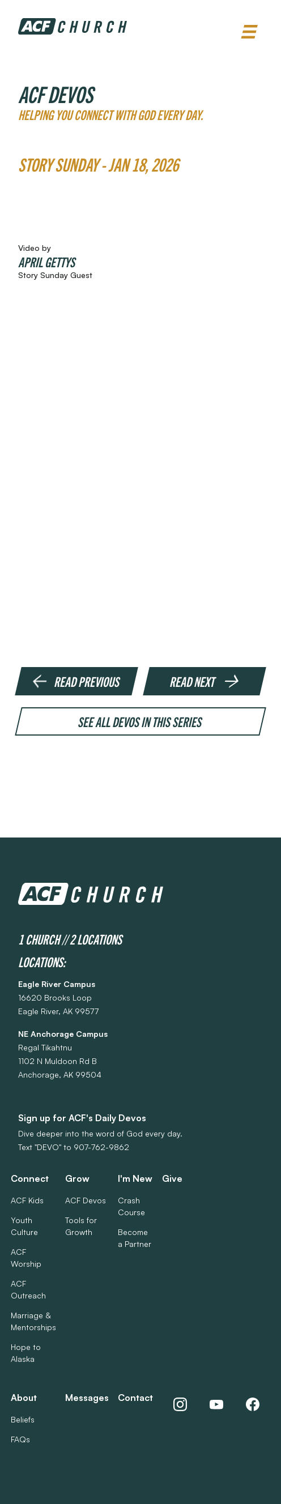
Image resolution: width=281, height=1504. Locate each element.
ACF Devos (85, 1200)
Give (172, 1178)
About (24, 1397)
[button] (249, 32)
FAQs (20, 1439)
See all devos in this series (141, 721)
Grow (77, 1178)
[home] (72, 26)
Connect (30, 1178)
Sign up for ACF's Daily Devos (82, 1117)
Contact (135, 1397)
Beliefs (23, 1419)
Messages (87, 1397)
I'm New (135, 1178)
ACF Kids (27, 1200)
